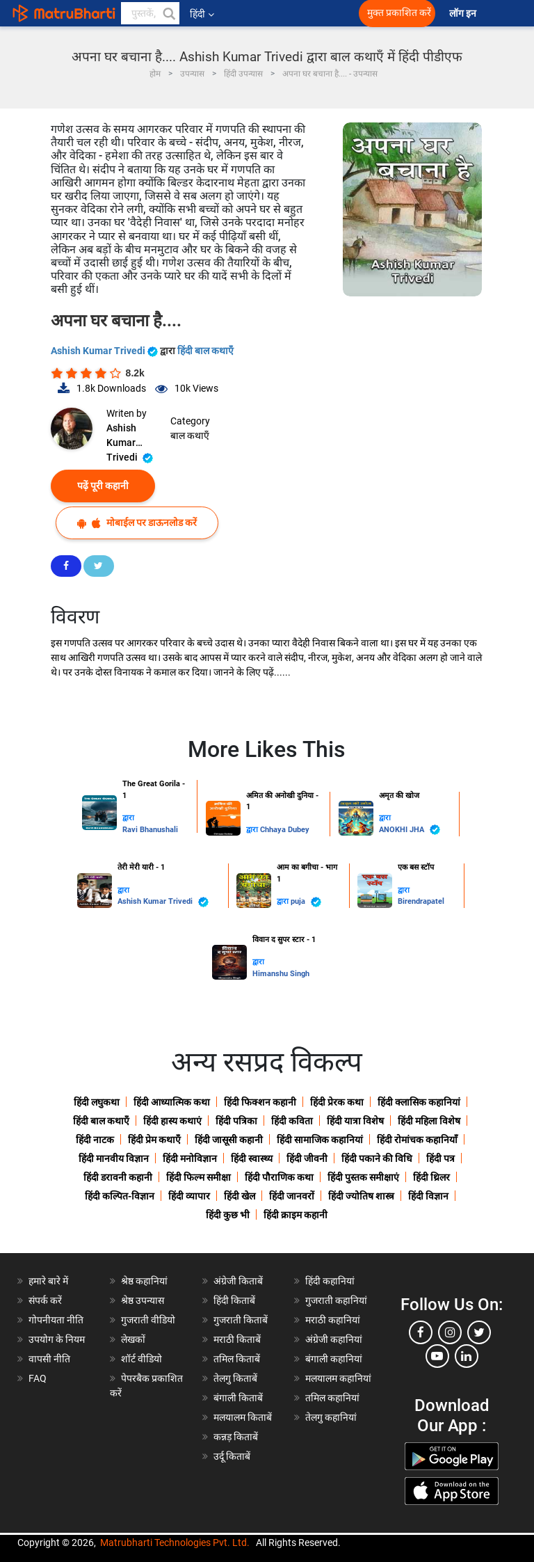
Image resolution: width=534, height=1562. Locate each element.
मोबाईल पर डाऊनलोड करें (137, 523)
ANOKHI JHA (409, 829)
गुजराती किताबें (240, 1319)
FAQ (38, 1378)
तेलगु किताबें (235, 1378)
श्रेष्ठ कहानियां (144, 1280)
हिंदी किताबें (234, 1300)
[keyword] (150, 13)
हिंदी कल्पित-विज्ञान (119, 1196)
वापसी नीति (49, 1358)
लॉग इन (463, 13)
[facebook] (420, 1332)
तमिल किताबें (236, 1358)
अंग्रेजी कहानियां (333, 1339)
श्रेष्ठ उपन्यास (142, 1300)
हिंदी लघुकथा (97, 1102)
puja (306, 902)
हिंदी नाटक (95, 1139)
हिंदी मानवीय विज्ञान (114, 1158)
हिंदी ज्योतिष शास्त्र (361, 1196)
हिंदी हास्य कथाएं (172, 1120)
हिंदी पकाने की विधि (376, 1158)
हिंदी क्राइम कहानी (295, 1214)
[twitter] (479, 1332)
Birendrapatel (421, 901)
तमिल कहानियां (332, 1397)
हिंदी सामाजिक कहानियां (320, 1139)
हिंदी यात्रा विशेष (355, 1120)
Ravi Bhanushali (150, 829)
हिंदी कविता (292, 1120)
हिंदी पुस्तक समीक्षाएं (363, 1177)
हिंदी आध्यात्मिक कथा (172, 1102)
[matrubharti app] (307, 13)
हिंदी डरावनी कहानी (117, 1177)
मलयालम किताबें (242, 1417)
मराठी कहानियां (332, 1319)
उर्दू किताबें (231, 1456)
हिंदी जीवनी (306, 1158)
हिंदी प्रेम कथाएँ (154, 1139)
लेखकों (133, 1339)
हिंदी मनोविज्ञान (190, 1158)
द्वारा (128, 817)
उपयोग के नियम (57, 1339)
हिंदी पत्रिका (236, 1120)
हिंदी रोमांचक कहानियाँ (417, 1139)
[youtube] (437, 1356)
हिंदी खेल (239, 1196)
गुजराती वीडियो (148, 1319)
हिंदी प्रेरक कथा (337, 1102)
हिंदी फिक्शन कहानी (260, 1102)
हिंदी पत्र (440, 1158)
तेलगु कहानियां (331, 1417)
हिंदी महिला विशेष (429, 1120)
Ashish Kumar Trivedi (105, 350)
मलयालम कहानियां (338, 1378)
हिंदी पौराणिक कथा (279, 1177)
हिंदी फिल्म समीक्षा (198, 1177)
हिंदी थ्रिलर (431, 1177)
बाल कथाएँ (189, 435)
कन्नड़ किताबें (235, 1436)
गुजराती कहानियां (336, 1300)
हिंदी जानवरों (291, 1196)
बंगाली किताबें (238, 1397)
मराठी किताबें (237, 1339)
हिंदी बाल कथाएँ (205, 350)
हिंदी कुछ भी (228, 1214)
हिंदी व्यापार (189, 1196)
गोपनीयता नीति (56, 1319)
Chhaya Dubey (284, 829)
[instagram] (450, 1332)
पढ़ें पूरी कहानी (103, 485)
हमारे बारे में (48, 1280)
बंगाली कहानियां (333, 1358)
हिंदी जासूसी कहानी (229, 1139)
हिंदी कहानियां (330, 1280)
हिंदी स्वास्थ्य (252, 1158)
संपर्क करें (45, 1300)
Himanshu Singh (280, 973)
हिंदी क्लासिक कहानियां (419, 1102)
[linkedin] (466, 1356)
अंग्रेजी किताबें (238, 1280)
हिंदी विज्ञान (428, 1196)
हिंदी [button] (202, 13)
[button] (168, 13)
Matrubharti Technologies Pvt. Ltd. (175, 1542)
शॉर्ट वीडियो (141, 1358)
